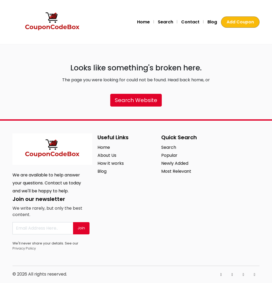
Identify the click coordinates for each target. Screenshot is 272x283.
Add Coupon (240, 22)
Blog (212, 22)
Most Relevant (176, 171)
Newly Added (174, 163)
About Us (106, 155)
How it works (110, 163)
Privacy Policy (24, 248)
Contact (190, 22)
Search (165, 22)
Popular (169, 155)
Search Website (136, 100)
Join (81, 228)
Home (143, 22)
